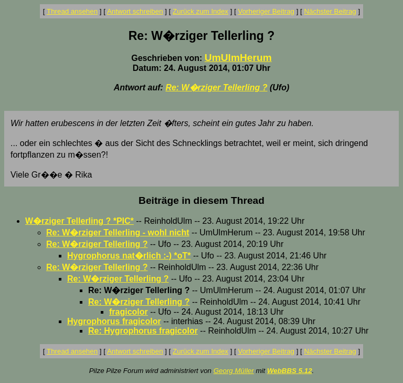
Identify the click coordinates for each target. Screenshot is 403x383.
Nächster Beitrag (330, 11)
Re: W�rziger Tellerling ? (216, 87)
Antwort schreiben (135, 11)
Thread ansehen (72, 11)
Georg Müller (234, 371)
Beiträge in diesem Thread (201, 200)
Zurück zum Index (200, 11)
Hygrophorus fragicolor (114, 321)
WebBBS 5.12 (289, 371)
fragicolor (128, 311)
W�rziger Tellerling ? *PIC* (79, 220)
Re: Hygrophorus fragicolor (143, 330)
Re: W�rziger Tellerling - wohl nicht (117, 232)
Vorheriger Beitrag (266, 11)
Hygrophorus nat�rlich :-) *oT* (129, 255)
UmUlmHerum (238, 57)
